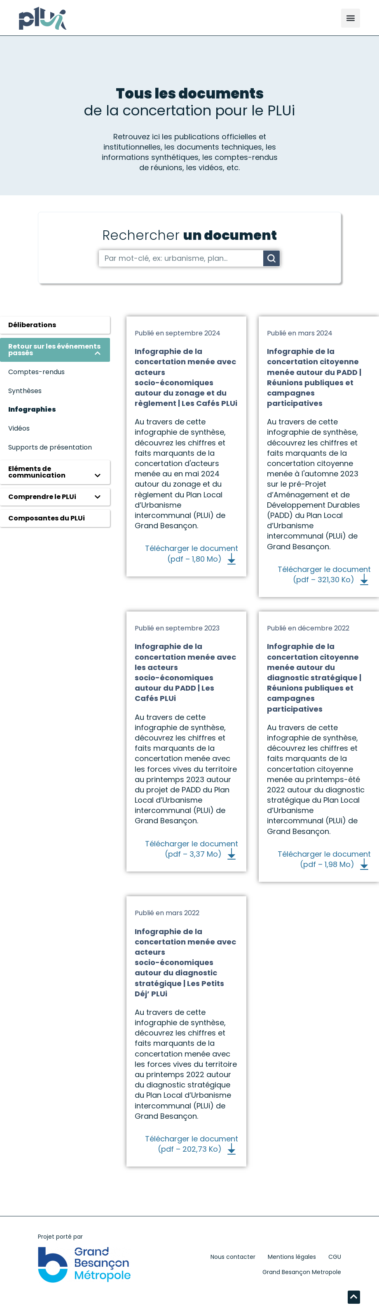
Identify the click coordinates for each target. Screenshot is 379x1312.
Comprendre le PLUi (42, 496)
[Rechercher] (271, 258)
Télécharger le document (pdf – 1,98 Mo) (324, 859)
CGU (334, 1257)
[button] (350, 18)
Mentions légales (292, 1257)
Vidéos (19, 428)
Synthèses (25, 391)
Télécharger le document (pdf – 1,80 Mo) (191, 553)
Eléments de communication (37, 472)
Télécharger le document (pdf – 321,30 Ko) (324, 574)
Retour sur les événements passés (54, 350)
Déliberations (32, 325)
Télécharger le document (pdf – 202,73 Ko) (191, 1144)
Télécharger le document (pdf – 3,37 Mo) (191, 849)
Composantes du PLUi (46, 518)
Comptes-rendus (36, 372)
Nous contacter (233, 1257)
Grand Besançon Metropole (301, 1272)
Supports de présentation (50, 447)
